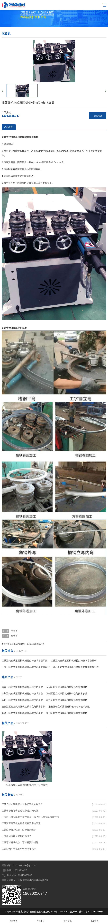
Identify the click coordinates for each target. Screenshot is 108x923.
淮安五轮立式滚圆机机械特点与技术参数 (69, 706)
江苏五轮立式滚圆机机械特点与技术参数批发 (76, 667)
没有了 (14, 631)
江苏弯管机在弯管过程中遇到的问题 (20, 810)
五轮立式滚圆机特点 (36, 644)
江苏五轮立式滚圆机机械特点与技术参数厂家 (24, 660)
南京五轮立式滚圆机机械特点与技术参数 (22, 687)
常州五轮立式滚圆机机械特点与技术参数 (66, 693)
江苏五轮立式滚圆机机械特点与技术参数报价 (74, 660)
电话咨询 (94, 919)
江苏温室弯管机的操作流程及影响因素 (21, 823)
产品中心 (40, 919)
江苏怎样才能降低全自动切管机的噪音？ (22, 804)
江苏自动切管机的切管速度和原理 (19, 848)
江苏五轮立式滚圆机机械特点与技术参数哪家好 (26, 667)
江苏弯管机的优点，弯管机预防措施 (20, 842)
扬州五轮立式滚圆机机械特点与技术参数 (66, 713)
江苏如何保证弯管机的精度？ (16, 836)
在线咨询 (97, 116)
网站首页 (13, 919)
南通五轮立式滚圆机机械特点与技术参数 (66, 700)
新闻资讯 (67, 919)
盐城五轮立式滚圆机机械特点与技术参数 (22, 713)
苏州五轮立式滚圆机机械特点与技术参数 (22, 700)
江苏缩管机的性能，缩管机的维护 (19, 829)
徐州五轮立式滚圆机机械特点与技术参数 (22, 693)
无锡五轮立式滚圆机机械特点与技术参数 (66, 687)
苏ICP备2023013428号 (90, 911)
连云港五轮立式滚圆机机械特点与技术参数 (23, 706)
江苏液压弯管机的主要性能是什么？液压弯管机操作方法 (30, 817)
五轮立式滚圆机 (18, 644)
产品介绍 (8, 127)
